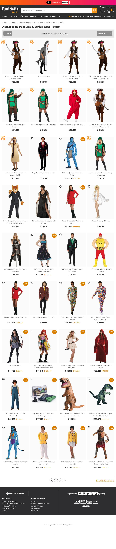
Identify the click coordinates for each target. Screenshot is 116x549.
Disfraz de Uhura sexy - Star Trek (15, 317)
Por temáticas (20, 16)
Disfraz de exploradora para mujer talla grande (72, 366)
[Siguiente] (65, 480)
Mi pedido (33, 501)
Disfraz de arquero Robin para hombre (15, 126)
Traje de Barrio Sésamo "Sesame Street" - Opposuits (101, 318)
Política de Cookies (8, 508)
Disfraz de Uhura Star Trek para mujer (72, 222)
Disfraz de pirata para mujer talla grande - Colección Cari (101, 126)
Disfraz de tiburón (44, 76)
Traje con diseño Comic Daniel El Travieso (72, 318)
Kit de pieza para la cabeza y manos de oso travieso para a (15, 222)
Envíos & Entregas (36, 506)
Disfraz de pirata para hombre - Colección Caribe (15, 77)
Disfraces (6, 16)
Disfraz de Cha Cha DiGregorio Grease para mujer (44, 270)
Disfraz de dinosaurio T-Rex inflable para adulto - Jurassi (72, 414)
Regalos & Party (51, 16)
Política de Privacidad (9, 506)
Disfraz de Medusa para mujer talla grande (44, 222)
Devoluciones (35, 508)
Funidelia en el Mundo (9, 501)
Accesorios (35, 16)
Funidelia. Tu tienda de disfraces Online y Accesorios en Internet (10, 10)
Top (68, 16)
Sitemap (4, 511)
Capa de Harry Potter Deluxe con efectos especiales (44, 414)
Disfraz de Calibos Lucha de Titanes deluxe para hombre (101, 463)
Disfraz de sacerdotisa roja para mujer (100, 366)
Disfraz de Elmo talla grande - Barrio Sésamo (72, 126)
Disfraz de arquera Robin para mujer (43, 125)
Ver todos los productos (105, 480)
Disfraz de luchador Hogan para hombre (101, 270)
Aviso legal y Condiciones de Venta (13, 504)
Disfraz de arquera (15, 365)
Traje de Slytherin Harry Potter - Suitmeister (72, 270)
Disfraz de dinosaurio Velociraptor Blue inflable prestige (100, 414)
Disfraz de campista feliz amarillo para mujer (72, 463)
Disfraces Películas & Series (27, 22)
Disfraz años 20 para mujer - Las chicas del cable (15, 174)
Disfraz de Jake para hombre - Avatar (72, 174)
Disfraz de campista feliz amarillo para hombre (44, 463)
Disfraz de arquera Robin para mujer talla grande (101, 174)
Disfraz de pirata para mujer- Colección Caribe (72, 77)
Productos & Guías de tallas (39, 504)
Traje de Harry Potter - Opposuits (43, 317)
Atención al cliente (15, 493)
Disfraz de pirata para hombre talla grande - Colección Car (101, 77)
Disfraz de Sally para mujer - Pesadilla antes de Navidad (43, 366)
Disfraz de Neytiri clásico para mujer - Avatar (15, 463)
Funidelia (5, 22)
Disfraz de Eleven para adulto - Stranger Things (15, 414)
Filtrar (7, 33)
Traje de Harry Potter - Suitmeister (43, 173)
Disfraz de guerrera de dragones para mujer (15, 270)
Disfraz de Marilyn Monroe (101, 221)
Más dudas (34, 511)
